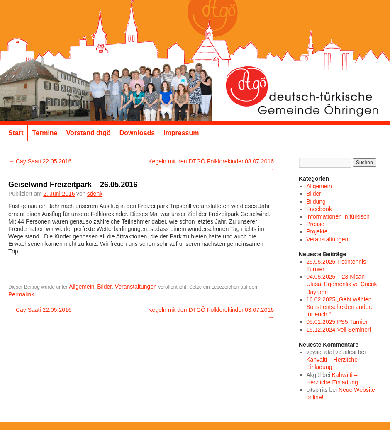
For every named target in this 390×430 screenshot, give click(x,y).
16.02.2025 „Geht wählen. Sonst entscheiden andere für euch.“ (340, 307)
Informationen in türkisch (338, 216)
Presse (315, 224)
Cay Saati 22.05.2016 (40, 161)
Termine (44, 132)
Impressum (181, 132)
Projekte (316, 231)
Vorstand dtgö (88, 132)
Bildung (316, 201)
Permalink (21, 294)
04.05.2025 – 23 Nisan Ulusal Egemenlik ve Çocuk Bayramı (341, 284)
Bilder (104, 286)
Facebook (319, 209)
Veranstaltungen (136, 286)
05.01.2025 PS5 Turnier (337, 321)
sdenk (94, 193)
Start (15, 132)
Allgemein (81, 286)
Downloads (137, 132)
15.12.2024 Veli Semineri (338, 329)
